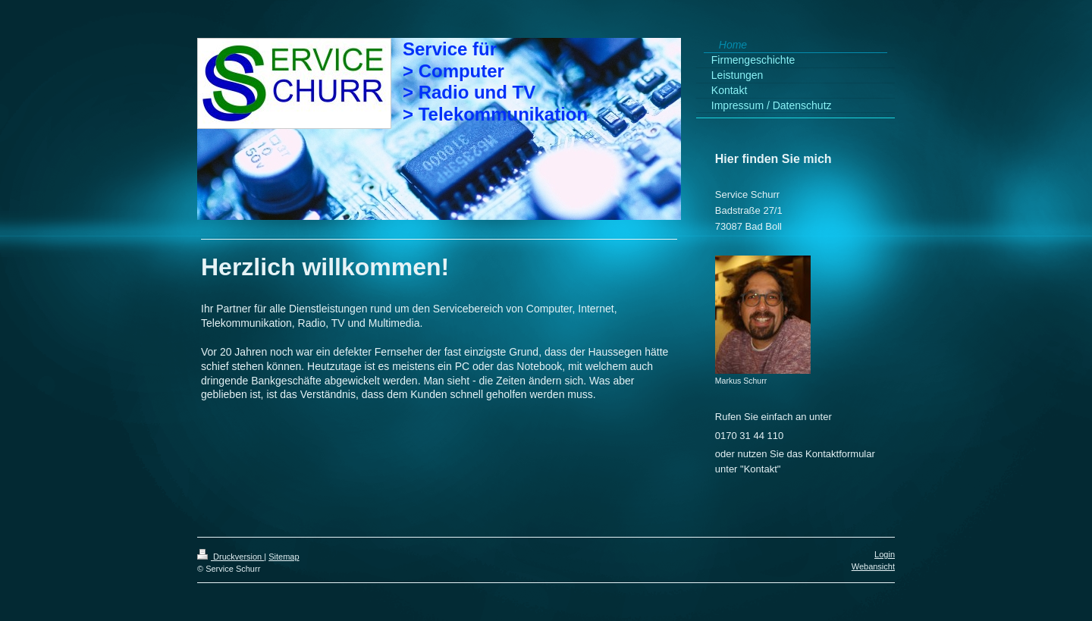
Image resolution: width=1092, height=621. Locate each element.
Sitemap (283, 556)
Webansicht (873, 566)
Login (884, 554)
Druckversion (230, 556)
